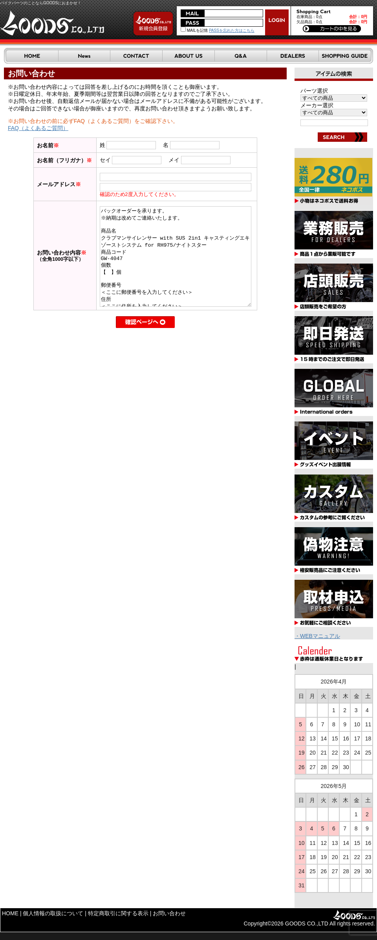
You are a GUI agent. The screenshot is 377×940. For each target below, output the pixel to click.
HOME (10, 913)
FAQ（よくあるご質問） (38, 128)
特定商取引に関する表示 (118, 913)
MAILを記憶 (194, 30)
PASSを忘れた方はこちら (231, 30)
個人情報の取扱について (53, 913)
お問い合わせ (169, 913)
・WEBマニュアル (317, 636)
